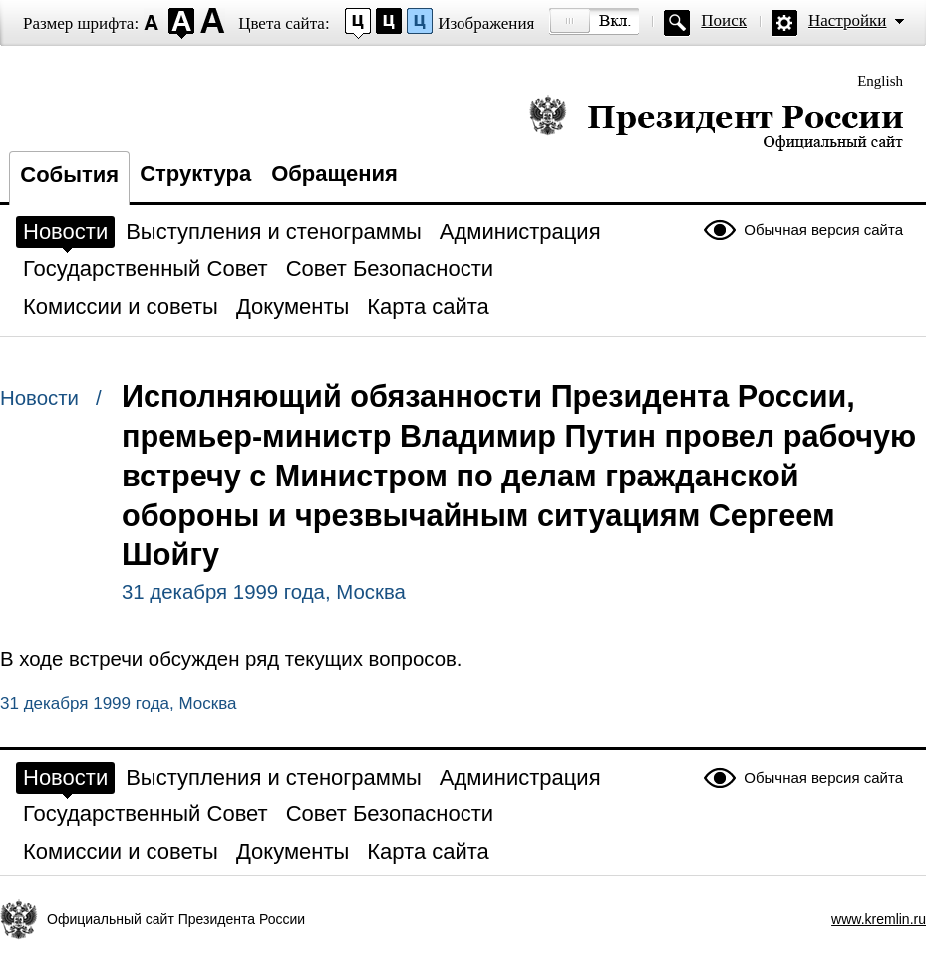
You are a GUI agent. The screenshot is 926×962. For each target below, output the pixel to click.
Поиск (724, 20)
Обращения (334, 173)
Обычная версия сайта (823, 229)
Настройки (847, 20)
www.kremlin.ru (878, 919)
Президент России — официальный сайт (716, 122)
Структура (195, 173)
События (69, 174)
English (880, 81)
